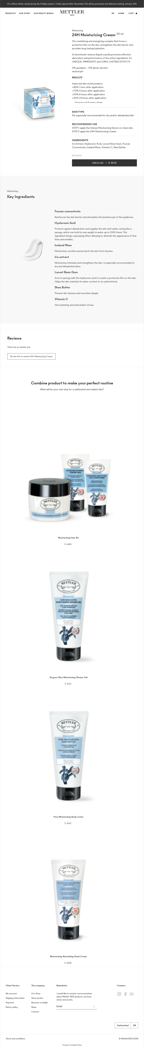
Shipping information (15, 997)
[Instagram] (120, 996)
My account (11, 993)
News (33, 1007)
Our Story (24, 13)
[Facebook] (126, 996)
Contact (35, 1011)
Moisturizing (77, 30)
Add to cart (104, 163)
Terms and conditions (15, 1038)
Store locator (37, 997)
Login (121, 13)
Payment (10, 1002)
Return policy (12, 1007)
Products (10, 13)
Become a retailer (39, 1002)
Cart (133, 13)
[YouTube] (132, 996)
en (113, 13)
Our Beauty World (44, 13)
